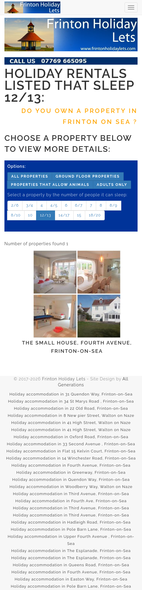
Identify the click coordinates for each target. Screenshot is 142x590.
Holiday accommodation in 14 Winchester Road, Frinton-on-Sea (71, 458)
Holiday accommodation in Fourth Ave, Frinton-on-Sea (71, 501)
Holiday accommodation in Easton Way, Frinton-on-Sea (70, 579)
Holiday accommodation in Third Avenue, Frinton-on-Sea (71, 494)
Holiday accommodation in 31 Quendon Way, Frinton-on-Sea (71, 394)
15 (79, 215)
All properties (29, 176)
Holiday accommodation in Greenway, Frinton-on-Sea (70, 472)
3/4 (29, 205)
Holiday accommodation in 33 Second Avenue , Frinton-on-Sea (71, 444)
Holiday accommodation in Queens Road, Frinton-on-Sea (71, 565)
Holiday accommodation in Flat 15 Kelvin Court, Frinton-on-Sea (71, 451)
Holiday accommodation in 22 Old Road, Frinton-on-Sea (71, 408)
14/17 (64, 215)
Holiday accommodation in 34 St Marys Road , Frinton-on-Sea (71, 401)
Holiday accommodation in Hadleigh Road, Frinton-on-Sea (70, 522)
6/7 (79, 205)
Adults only (112, 185)
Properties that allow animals (50, 185)
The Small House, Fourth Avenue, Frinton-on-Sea (77, 302)
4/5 (54, 205)
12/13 (45, 215)
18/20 (95, 215)
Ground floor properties (88, 176)
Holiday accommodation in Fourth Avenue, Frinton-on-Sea (71, 465)
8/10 (16, 215)
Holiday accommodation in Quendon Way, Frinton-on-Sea (71, 479)
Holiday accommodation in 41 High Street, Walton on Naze (71, 422)
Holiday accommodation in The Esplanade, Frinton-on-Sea (71, 550)
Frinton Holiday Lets (63, 379)
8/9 (113, 205)
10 (30, 215)
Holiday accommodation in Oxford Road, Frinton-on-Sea (71, 437)
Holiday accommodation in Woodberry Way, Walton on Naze (71, 486)
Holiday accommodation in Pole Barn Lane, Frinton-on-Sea (71, 529)
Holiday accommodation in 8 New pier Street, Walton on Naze (71, 415)
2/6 (15, 205)
